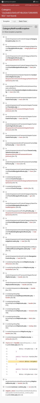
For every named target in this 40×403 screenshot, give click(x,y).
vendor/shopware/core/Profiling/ (21, 211)
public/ (12, 345)
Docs (35, 2)
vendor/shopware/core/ (18, 288)
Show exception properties (13, 32)
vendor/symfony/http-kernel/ (21, 262)
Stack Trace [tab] (23, 21)
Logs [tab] (14, 21)
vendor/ (17, 387)
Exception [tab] (6, 21)
